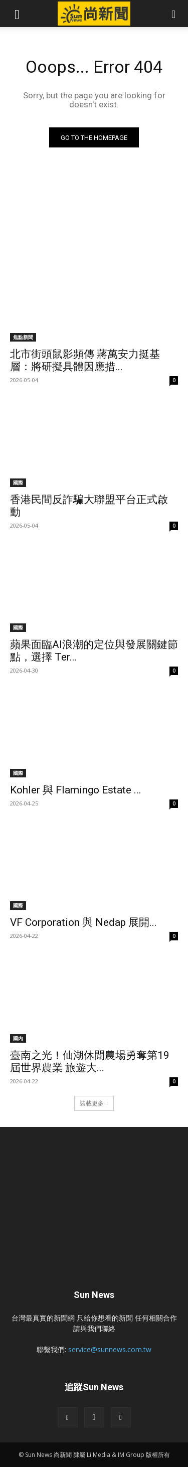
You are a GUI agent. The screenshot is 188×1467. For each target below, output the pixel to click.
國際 (18, 482)
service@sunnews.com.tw (109, 1349)
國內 (18, 1038)
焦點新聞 (23, 337)
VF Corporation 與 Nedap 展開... (83, 922)
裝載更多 (94, 1103)
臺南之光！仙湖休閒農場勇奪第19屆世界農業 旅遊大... (89, 1061)
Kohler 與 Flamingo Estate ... (75, 790)
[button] (17, 13)
